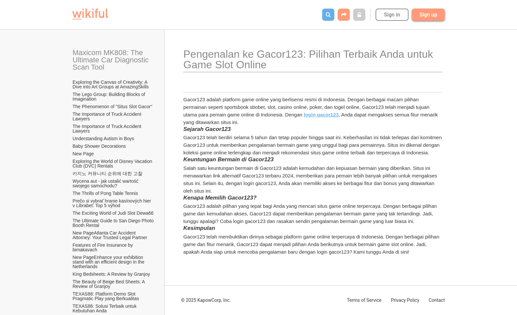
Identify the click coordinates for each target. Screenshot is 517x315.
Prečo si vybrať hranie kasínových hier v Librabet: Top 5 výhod (112, 203)
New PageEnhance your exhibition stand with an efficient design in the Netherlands (109, 262)
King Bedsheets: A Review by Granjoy (111, 274)
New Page (83, 153)
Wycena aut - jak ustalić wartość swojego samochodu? (106, 183)
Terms (364, 300)
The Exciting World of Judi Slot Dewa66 (113, 213)
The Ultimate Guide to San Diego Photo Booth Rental (113, 223)
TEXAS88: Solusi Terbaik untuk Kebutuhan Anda (105, 308)
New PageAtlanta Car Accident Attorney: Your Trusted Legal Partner (110, 235)
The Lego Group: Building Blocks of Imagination (109, 97)
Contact (437, 300)
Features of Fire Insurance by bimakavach (103, 247)
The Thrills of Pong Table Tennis (105, 193)
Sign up (428, 15)
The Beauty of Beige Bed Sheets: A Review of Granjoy (109, 284)
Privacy (405, 300)
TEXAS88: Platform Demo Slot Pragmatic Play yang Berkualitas (106, 296)
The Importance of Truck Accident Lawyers (107, 116)
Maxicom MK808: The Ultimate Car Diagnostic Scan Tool (112, 59)
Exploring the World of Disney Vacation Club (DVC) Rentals (113, 164)
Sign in (392, 15)
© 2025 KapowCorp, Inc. (206, 300)
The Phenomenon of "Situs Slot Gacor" (112, 106)
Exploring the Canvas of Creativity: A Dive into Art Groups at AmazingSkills (111, 84)
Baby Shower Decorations (99, 146)
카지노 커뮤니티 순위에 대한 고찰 (107, 173)
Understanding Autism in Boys (103, 138)
